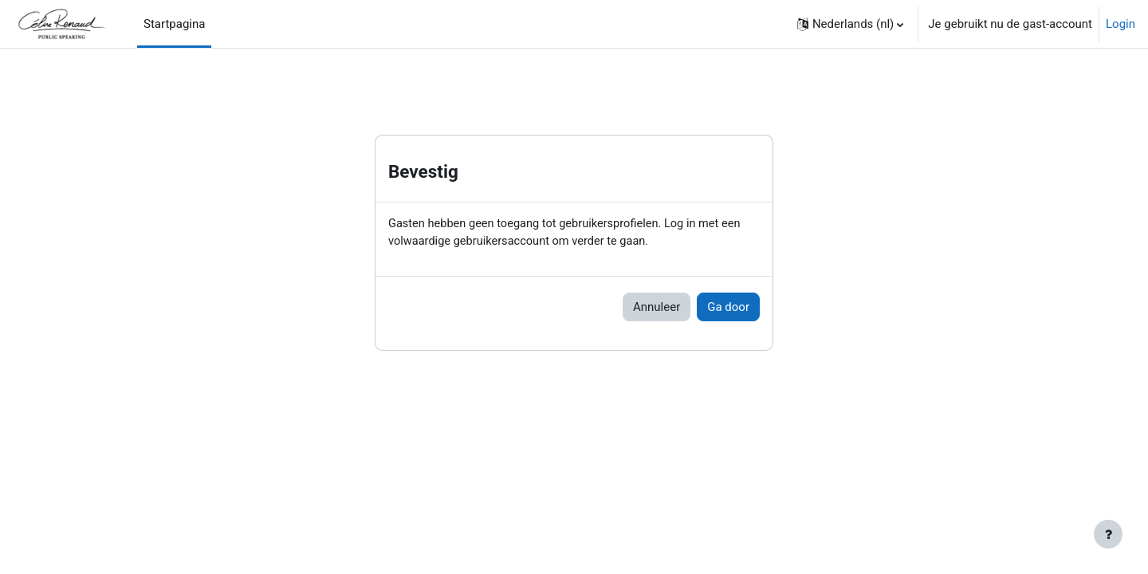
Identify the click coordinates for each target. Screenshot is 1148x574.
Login (1120, 24)
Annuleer (656, 308)
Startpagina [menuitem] (174, 24)
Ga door (728, 308)
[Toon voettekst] (1108, 534)
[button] (850, 24)
